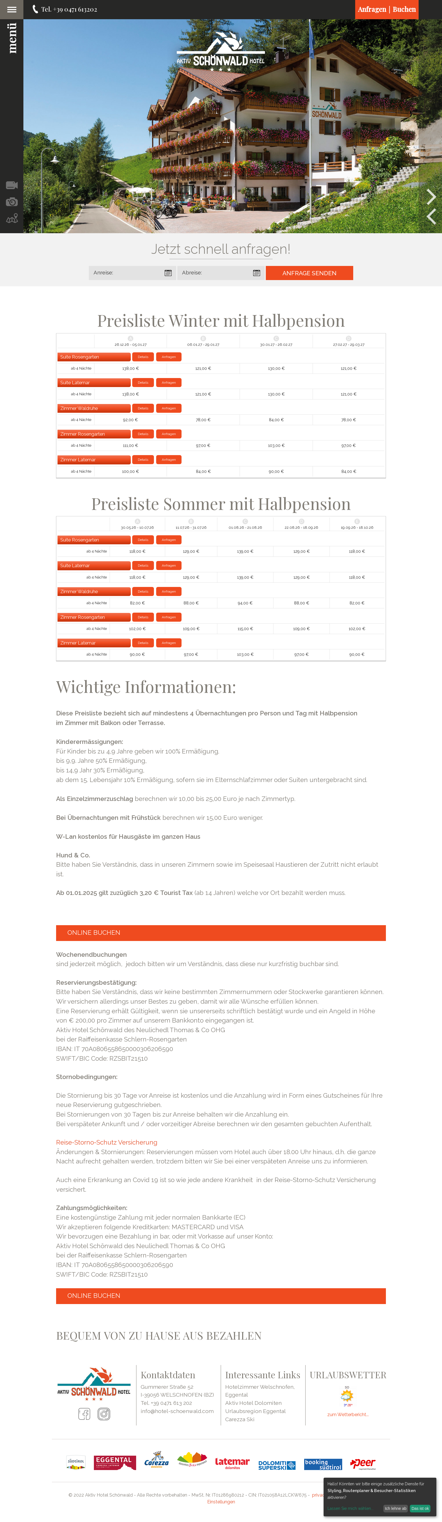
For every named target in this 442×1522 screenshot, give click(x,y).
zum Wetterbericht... (348, 1414)
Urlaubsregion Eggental (255, 1411)
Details (143, 357)
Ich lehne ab (395, 1508)
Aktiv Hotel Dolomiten (253, 1403)
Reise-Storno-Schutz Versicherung (106, 1142)
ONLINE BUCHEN (93, 932)
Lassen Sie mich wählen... (351, 1508)
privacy (319, 1495)
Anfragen (169, 357)
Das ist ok (420, 1508)
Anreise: (103, 273)
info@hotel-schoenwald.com (177, 1411)
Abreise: (192, 273)
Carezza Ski (240, 1419)
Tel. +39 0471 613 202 (166, 1403)
